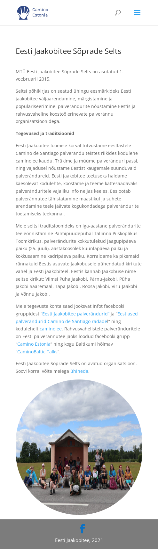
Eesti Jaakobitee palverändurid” (75, 314)
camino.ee (51, 329)
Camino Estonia (34, 344)
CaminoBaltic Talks (37, 352)
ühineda (79, 371)
